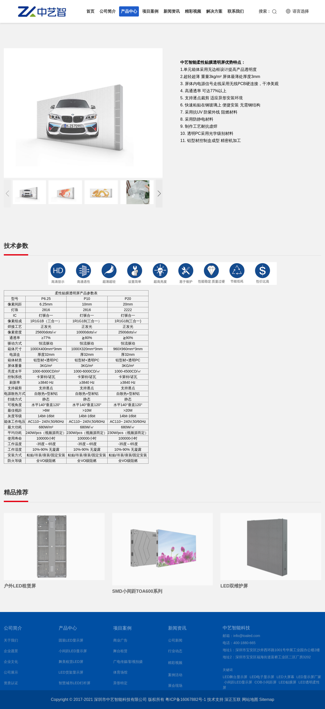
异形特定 (120, 685)
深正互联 (232, 699)
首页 (90, 11)
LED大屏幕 (285, 678)
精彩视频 (193, 11)
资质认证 (11, 685)
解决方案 (214, 11)
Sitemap (266, 699)
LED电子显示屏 (262, 678)
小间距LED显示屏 (73, 653)
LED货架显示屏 (71, 674)
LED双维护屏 (234, 587)
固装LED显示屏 (71, 642)
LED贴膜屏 (287, 684)
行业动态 (175, 653)
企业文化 (11, 664)
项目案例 (150, 11)
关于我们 (11, 642)
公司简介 (108, 11)
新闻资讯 (172, 11)
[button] (159, 193)
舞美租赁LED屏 (71, 664)
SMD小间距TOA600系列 (137, 593)
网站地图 (250, 699)
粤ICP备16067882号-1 (185, 699)
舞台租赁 (120, 653)
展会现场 (175, 687)
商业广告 (120, 642)
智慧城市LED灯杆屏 (74, 685)
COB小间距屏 (265, 684)
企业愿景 (11, 653)
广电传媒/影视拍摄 (128, 664)
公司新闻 (175, 642)
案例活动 (175, 677)
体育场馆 (120, 674)
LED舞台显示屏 (235, 678)
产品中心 (129, 11)
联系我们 (236, 11)
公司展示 (11, 674)
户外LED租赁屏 (20, 587)
